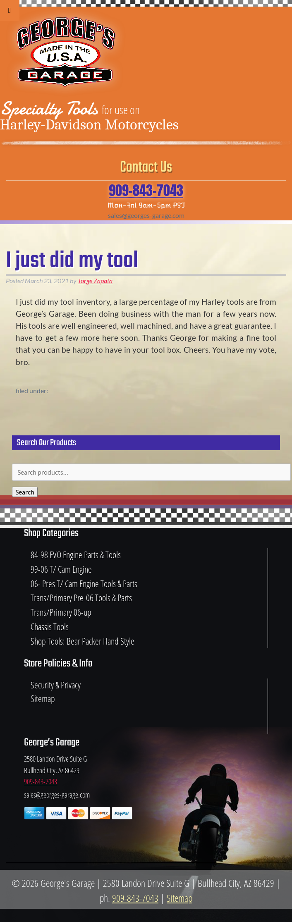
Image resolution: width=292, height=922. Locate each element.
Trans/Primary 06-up (61, 612)
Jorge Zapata (95, 280)
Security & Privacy (56, 685)
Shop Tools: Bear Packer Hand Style (82, 641)
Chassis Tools (50, 627)
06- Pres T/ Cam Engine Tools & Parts (84, 584)
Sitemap (43, 699)
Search (24, 492)
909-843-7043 (146, 190)
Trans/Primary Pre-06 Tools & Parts (81, 598)
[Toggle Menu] (9, 10)
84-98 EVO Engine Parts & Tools (76, 555)
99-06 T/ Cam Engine (61, 569)
